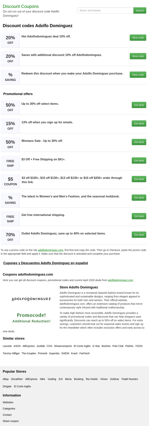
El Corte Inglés (82, 346)
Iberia (68, 379)
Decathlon (17, 379)
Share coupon (11, 421)
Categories (9, 408)
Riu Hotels (92, 379)
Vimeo (104, 379)
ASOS (17, 346)
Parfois (129, 346)
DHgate (7, 386)
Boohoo (106, 346)
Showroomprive (63, 346)
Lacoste (7, 346)
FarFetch (84, 353)
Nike (42, 379)
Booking (78, 379)
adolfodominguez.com (50, 250)
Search (140, 10)
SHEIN (65, 353)
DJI (61, 379)
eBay (6, 379)
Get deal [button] (139, 104)
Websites (8, 402)
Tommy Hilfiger (11, 353)
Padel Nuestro (130, 379)
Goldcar (114, 379)
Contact (7, 414)
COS (49, 346)
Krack (74, 353)
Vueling (52, 379)
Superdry (54, 353)
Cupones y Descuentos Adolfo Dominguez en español (45, 263)
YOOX (139, 346)
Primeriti (42, 353)
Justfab (41, 346)
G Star (96, 346)
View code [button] (138, 37)
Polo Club (117, 346)
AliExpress (29, 346)
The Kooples (29, 353)
